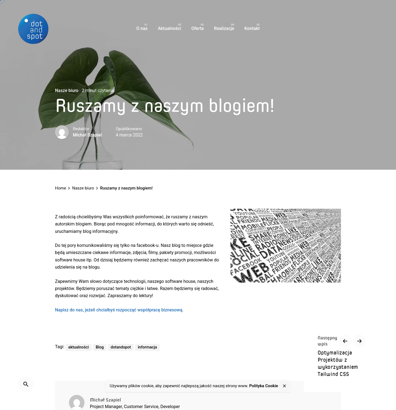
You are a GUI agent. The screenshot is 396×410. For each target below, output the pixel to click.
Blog (100, 347)
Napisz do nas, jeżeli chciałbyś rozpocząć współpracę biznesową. (119, 310)
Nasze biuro (66, 90)
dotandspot (121, 347)
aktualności (78, 347)
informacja (147, 347)
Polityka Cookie (263, 385)
